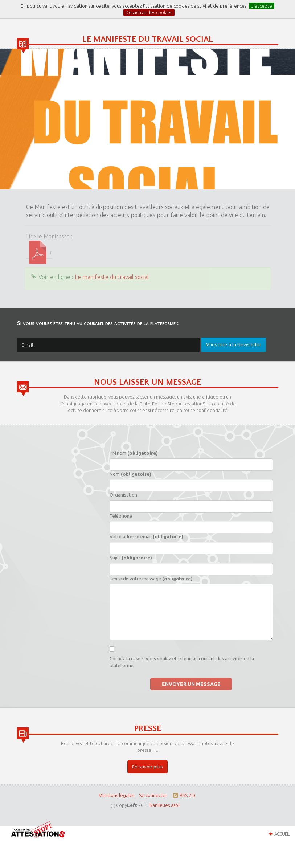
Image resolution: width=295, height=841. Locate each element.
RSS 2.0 (183, 795)
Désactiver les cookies (149, 12)
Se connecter (153, 795)
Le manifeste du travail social (112, 277)
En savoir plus (147, 766)
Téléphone (121, 515)
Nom (130, 474)
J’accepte (261, 5)
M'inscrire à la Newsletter (233, 344)
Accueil (278, 833)
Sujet (131, 557)
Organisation (123, 494)
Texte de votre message (151, 578)
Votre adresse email (146, 536)
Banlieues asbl (164, 805)
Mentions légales (116, 795)
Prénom (134, 453)
